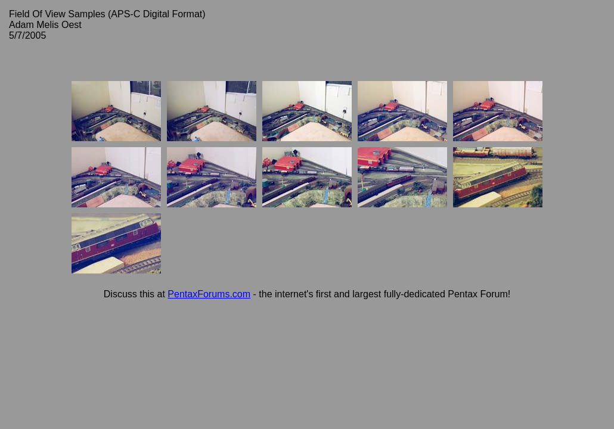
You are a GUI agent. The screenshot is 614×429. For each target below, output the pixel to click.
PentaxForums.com (209, 294)
